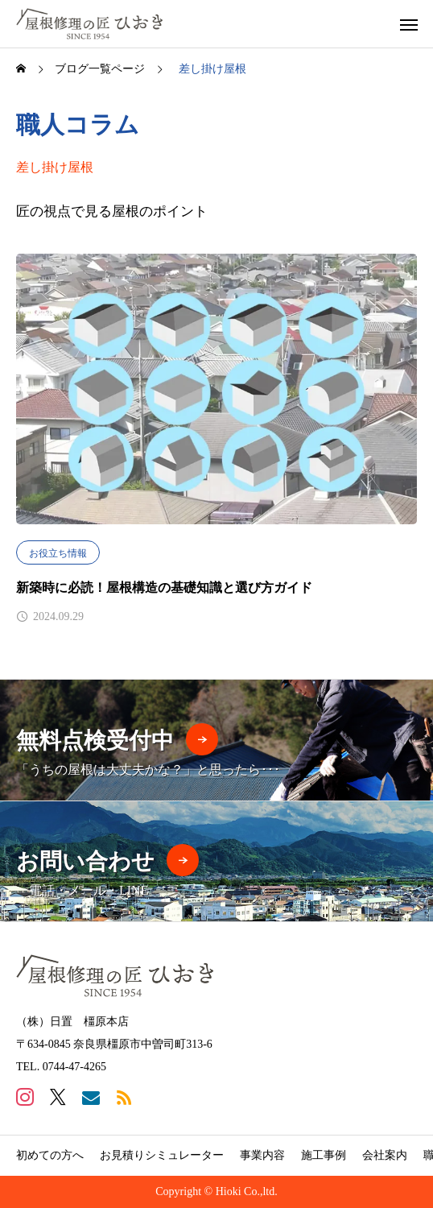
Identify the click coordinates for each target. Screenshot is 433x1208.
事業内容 (262, 1155)
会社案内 (384, 1155)
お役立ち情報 (58, 553)
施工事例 (323, 1155)
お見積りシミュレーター (162, 1155)
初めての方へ (50, 1155)
